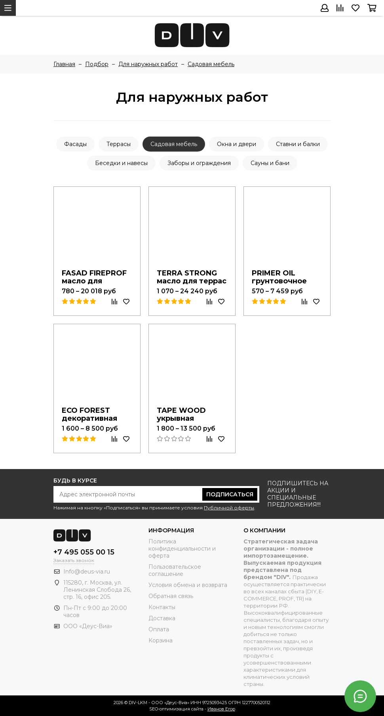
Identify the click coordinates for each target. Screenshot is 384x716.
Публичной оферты (229, 508)
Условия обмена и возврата (187, 585)
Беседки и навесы (121, 163)
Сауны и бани (270, 163)
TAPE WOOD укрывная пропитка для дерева (184, 413)
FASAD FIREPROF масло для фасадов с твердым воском (95, 276)
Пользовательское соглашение (174, 570)
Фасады (75, 144)
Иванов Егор (221, 709)
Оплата (158, 629)
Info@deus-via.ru (86, 571)
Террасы (118, 144)
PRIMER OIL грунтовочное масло (280, 276)
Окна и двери (236, 144)
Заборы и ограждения (199, 163)
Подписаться (229, 494)
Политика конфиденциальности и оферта (182, 548)
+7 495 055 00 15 (83, 552)
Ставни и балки (298, 144)
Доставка (161, 618)
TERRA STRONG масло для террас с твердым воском (190, 276)
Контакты (161, 607)
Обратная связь (170, 596)
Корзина (160, 640)
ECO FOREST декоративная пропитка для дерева (90, 413)
